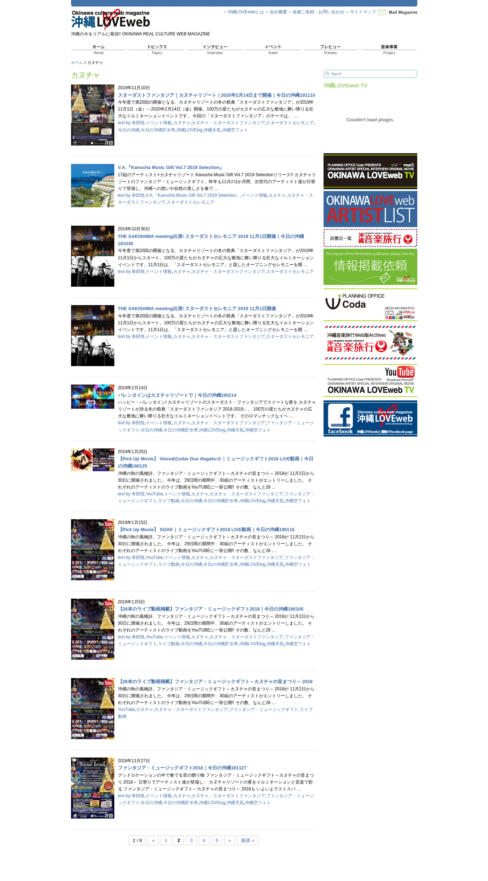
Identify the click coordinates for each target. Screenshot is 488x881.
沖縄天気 (212, 130)
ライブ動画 (169, 500)
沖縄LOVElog (189, 130)
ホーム (77, 62)
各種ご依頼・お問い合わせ (318, 11)
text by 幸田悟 (131, 122)
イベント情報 (159, 122)
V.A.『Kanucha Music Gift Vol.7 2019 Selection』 (193, 195)
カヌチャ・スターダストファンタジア (228, 122)
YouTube (154, 493)
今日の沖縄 (129, 130)
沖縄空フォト (235, 130)
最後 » (247, 840)
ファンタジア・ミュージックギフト (263, 709)
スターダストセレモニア (290, 122)
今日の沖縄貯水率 (158, 130)
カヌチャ (181, 122)
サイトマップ (363, 11)
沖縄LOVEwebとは (246, 11)
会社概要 (278, 11)
